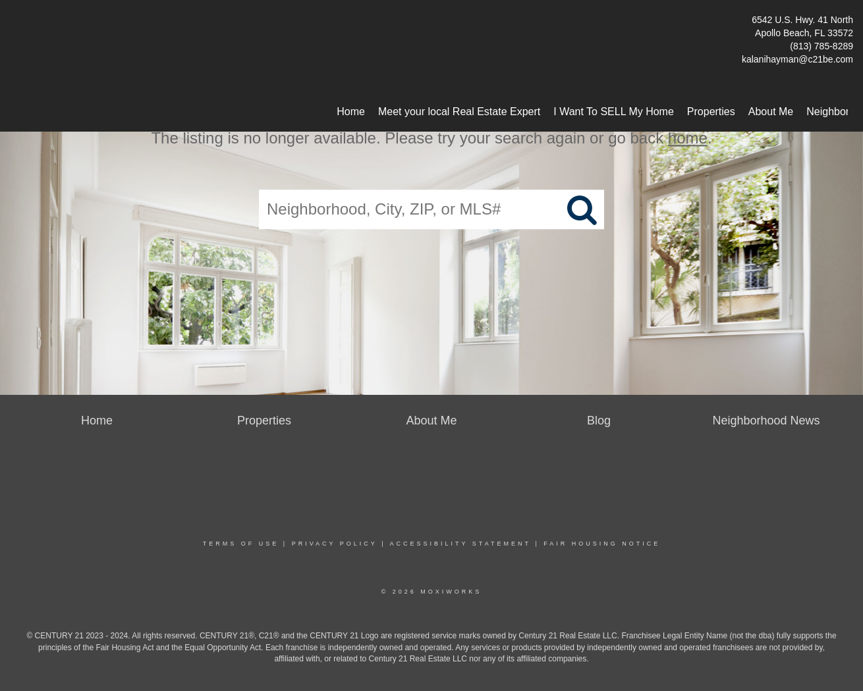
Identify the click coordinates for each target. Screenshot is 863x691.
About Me (770, 111)
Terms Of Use (241, 543)
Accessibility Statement (460, 543)
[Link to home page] (13, 23)
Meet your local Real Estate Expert (459, 111)
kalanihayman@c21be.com (797, 59)
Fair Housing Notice (601, 543)
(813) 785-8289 (821, 46)
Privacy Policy (334, 543)
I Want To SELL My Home (613, 111)
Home (351, 111)
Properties (711, 111)
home (688, 138)
